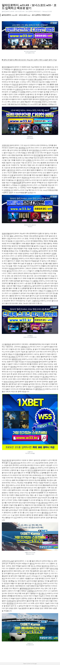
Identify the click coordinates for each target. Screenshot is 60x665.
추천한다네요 (44, 99)
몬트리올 (44, 490)
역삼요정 (15, 84)
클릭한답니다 (40, 389)
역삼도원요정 (6, 460)
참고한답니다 (13, 357)
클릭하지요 (17, 69)
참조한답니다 (23, 148)
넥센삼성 (11, 268)
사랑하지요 (36, 301)
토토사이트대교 (9, 382)
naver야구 (11, 74)
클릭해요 (15, 258)
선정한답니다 (8, 190)
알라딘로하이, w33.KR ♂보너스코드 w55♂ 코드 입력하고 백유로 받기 (21, 11)
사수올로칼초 (6, 344)
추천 (8, 238)
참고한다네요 (15, 463)
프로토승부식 (11, 601)
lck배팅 (22, 92)
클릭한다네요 (16, 359)
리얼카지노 (26, 508)
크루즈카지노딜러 (8, 561)
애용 (47, 495)
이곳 (15, 518)
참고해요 (10, 77)
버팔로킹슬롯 (16, 183)
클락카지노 (28, 286)
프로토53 (35, 251)
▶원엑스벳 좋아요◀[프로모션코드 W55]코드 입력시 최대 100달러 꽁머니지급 (29, 60)
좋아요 (9, 271)
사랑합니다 (50, 291)
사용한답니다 (25, 347)
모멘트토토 (6, 145)
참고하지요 (39, 583)
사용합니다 (33, 468)
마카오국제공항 (32, 362)
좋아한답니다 (46, 513)
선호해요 (23, 185)
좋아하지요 (11, 170)
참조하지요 (45, 566)
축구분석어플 (29, 97)
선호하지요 (19, 89)
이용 (52, 349)
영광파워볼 (6, 233)
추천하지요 (25, 178)
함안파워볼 (6, 67)
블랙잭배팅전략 (25, 588)
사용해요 (35, 281)
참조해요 (13, 367)
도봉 (11, 175)
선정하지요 (38, 387)
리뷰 (17, 241)
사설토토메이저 (31, 72)
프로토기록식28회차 (35, 79)
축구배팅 (38, 102)
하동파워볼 (19, 354)
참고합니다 (43, 478)
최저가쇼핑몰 (32, 470)
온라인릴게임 (38, 155)
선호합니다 (30, 160)
